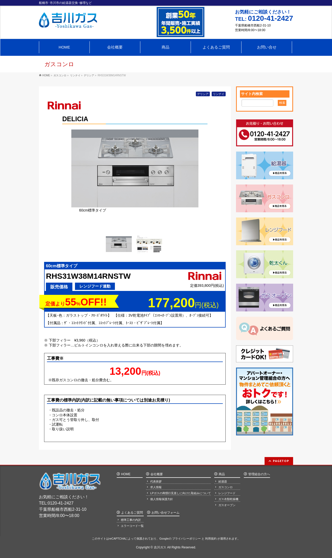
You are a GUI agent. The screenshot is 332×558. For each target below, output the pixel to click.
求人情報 (156, 486)
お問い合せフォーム (165, 512)
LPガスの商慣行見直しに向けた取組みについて (180, 492)
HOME (125, 473)
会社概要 (156, 473)
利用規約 (211, 538)
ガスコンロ (225, 486)
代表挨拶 (156, 480)
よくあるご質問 (132, 512)
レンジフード (227, 492)
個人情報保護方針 (161, 498)
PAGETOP (281, 459)
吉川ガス (160, 547)
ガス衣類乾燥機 (228, 498)
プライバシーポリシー (186, 538)
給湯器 (222, 480)
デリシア (203, 94)
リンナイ (218, 94)
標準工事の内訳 (131, 519)
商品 (222, 473)
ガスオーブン (227, 504)
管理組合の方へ (259, 473)
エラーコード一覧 (132, 525)
